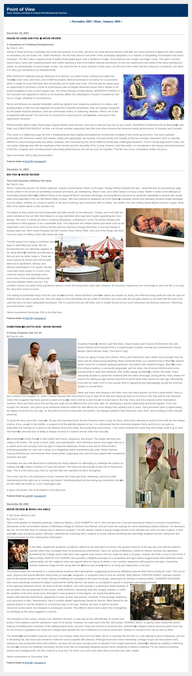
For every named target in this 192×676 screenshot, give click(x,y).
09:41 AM (29, 663)
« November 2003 (81, 21)
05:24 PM (29, 161)
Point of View (21, 9)
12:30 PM (29, 496)
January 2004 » (112, 21)
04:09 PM (29, 318)
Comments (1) (40, 663)
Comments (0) (40, 161)
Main (97, 21)
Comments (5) (40, 318)
